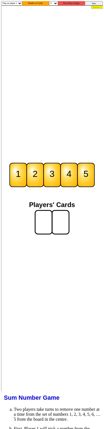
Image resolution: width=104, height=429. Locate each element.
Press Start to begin (71, 3)
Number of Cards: (35, 3)
